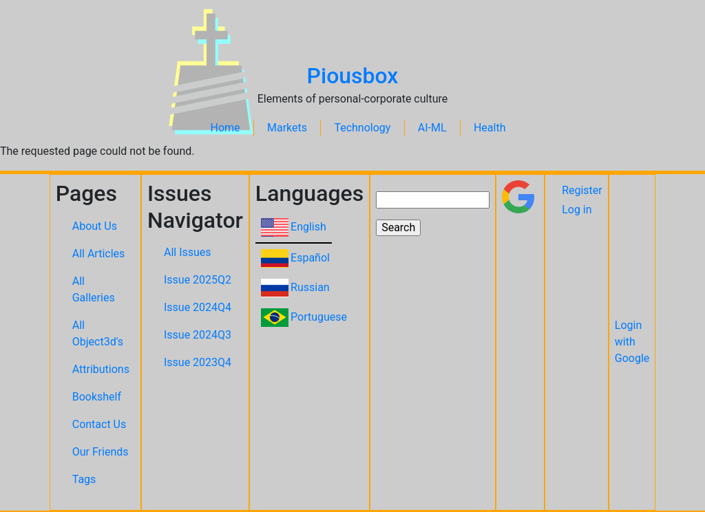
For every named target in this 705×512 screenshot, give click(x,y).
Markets (287, 127)
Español (310, 257)
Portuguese (319, 316)
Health (490, 127)
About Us (94, 226)
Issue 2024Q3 (197, 334)
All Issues (187, 252)
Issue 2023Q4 (197, 362)
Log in (576, 209)
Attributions (100, 369)
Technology (362, 127)
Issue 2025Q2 (197, 279)
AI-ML (432, 127)
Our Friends (100, 451)
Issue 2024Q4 (197, 307)
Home (225, 127)
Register (582, 190)
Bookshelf (96, 396)
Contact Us (99, 424)
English (308, 226)
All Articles (98, 253)
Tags (84, 479)
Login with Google (632, 342)
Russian (310, 287)
